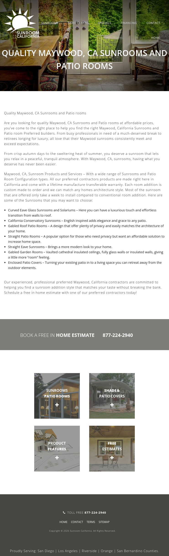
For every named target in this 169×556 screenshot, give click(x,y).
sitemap (104, 522)
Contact (153, 23)
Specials (104, 23)
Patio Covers (78, 23)
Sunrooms (49, 23)
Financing (129, 23)
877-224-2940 (118, 335)
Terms (91, 522)
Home (155, 38)
